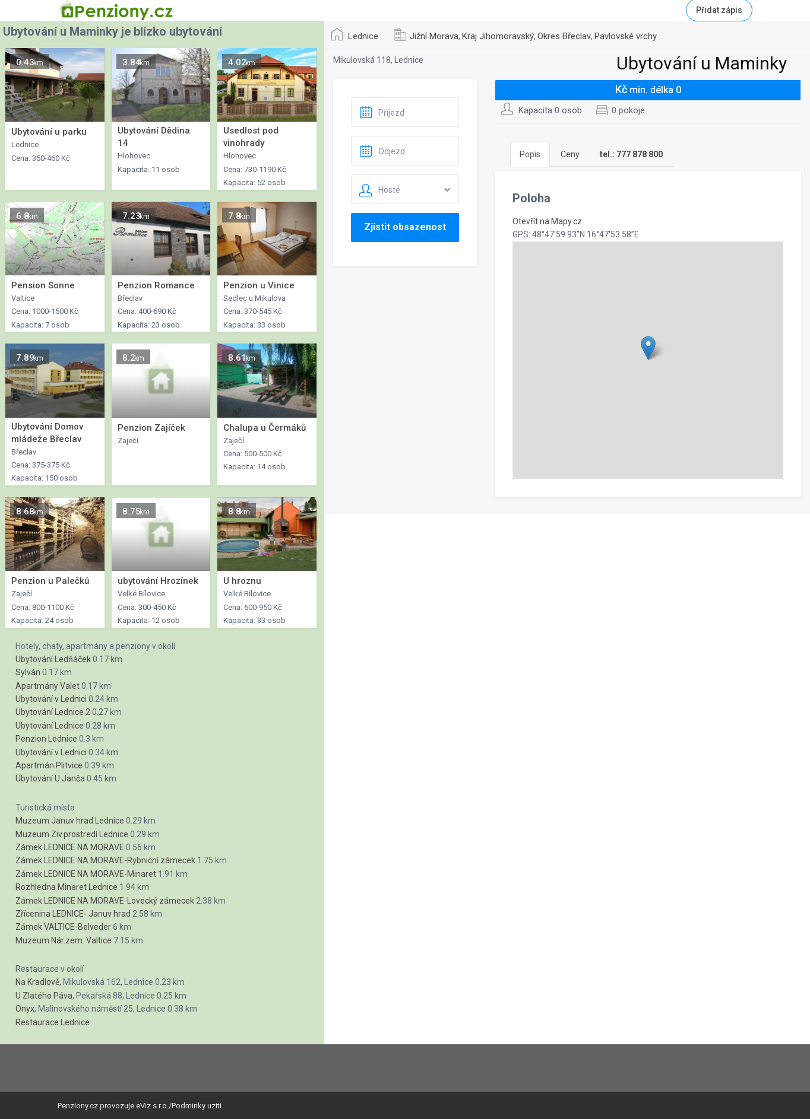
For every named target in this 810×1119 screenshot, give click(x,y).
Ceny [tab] (570, 154)
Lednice (363, 36)
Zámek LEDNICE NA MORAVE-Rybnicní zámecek (105, 860)
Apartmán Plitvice (49, 765)
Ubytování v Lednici (51, 699)
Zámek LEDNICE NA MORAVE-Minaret (85, 874)
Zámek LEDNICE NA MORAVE (69, 847)
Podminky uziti (197, 1105)
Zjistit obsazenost (405, 227)
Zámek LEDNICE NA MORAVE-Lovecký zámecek (104, 900)
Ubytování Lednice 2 (52, 712)
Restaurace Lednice (52, 1022)
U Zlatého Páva (43, 995)
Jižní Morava (434, 36)
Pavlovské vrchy (625, 36)
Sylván (27, 672)
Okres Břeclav (564, 36)
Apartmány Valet (47, 686)
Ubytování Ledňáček (53, 659)
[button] (648, 348)
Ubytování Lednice (49, 725)
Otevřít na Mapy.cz (547, 221)
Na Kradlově (37, 982)
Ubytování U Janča (50, 778)
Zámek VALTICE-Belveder (63, 927)
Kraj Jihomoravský (498, 36)
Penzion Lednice (46, 738)
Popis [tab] (530, 154)
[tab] (631, 154)
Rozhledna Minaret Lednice (66, 887)
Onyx (24, 1008)
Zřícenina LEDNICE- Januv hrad (73, 913)
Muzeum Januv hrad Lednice (69, 820)
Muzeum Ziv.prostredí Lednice (71, 834)
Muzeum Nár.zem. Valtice (63, 940)
